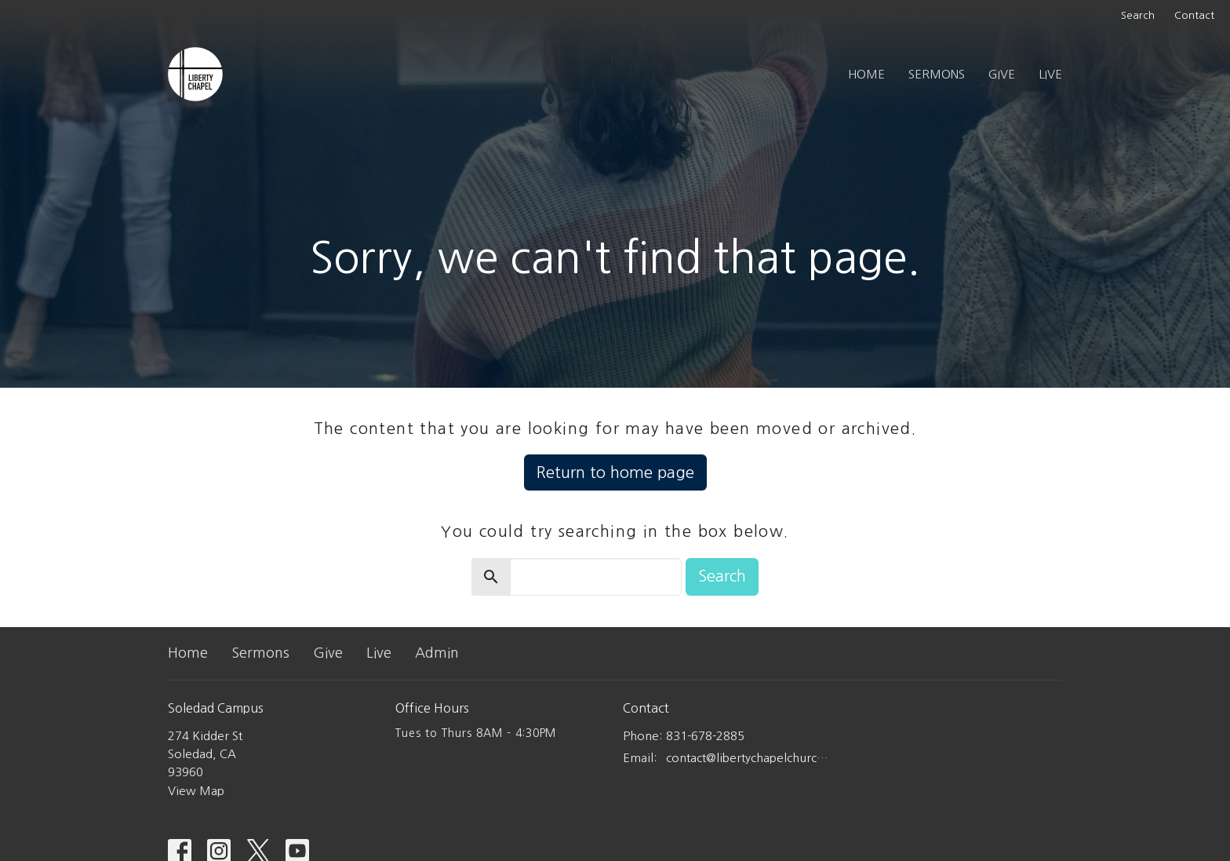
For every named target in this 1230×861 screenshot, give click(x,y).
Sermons (936, 74)
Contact (1194, 15)
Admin (437, 653)
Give (1001, 74)
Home (866, 74)
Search (1138, 15)
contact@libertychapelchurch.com (750, 758)
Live (1050, 74)
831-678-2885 (705, 736)
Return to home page (615, 472)
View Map (196, 791)
